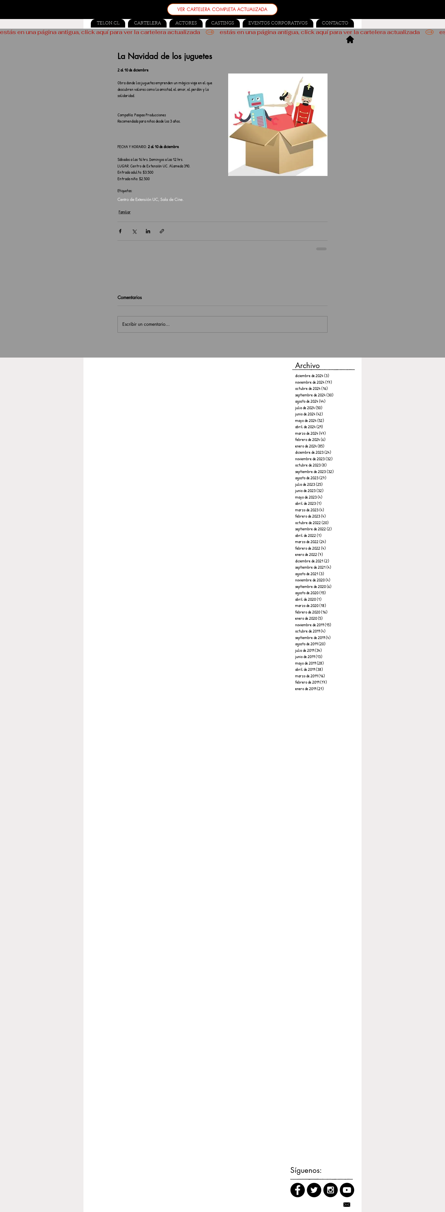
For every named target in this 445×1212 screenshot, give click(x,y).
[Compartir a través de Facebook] (120, 231)
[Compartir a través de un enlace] (162, 231)
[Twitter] (314, 1190)
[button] (222, 23)
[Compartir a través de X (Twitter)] (134, 231)
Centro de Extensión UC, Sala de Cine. (150, 199)
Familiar (125, 212)
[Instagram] (330, 1190)
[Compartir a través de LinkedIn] (148, 231)
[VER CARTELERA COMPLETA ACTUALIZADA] (222, 9)
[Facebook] (297, 1190)
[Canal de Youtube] (347, 1190)
